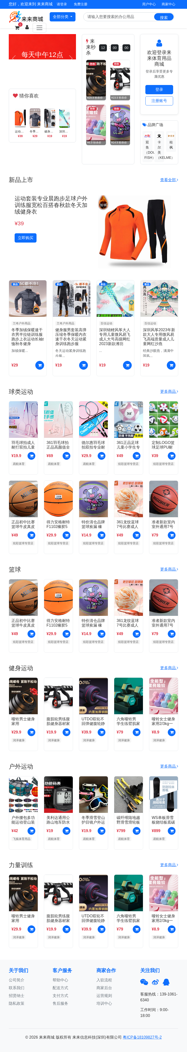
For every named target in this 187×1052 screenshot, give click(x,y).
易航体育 (19, 464)
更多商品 (169, 391)
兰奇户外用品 (21, 323)
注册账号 (159, 101)
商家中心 (168, 4)
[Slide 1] (33, 76)
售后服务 (60, 1003)
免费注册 (80, 4)
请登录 (62, 4)
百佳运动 (106, 323)
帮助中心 (60, 980)
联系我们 (16, 988)
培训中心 (104, 1003)
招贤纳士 (16, 996)
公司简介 (16, 980)
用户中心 (149, 4)
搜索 (164, 18)
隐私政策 (16, 1003)
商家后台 (104, 988)
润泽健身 (19, 740)
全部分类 (61, 17)
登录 (159, 89)
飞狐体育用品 (21, 839)
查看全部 (169, 180)
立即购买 (25, 238)
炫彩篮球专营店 (128, 464)
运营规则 (104, 996)
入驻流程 (104, 980)
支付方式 (60, 996)
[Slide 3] (51, 76)
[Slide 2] (42, 76)
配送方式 (60, 988)
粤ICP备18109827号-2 (142, 1037)
